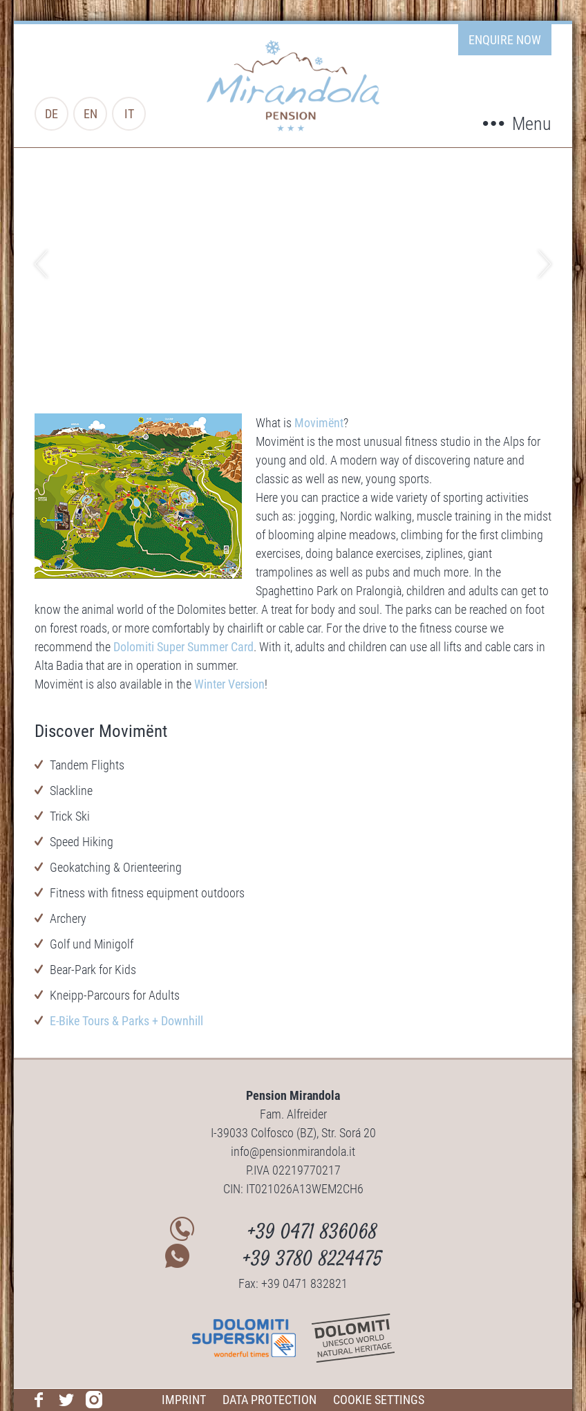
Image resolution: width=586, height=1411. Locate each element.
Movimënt (318, 422)
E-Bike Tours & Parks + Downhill (126, 1020)
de (51, 113)
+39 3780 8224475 (312, 1260)
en (90, 113)
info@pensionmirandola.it (293, 1151)
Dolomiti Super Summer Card (183, 646)
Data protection (269, 1399)
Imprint (184, 1399)
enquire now (505, 39)
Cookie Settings (378, 1399)
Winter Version (229, 684)
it (129, 113)
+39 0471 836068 (312, 1233)
